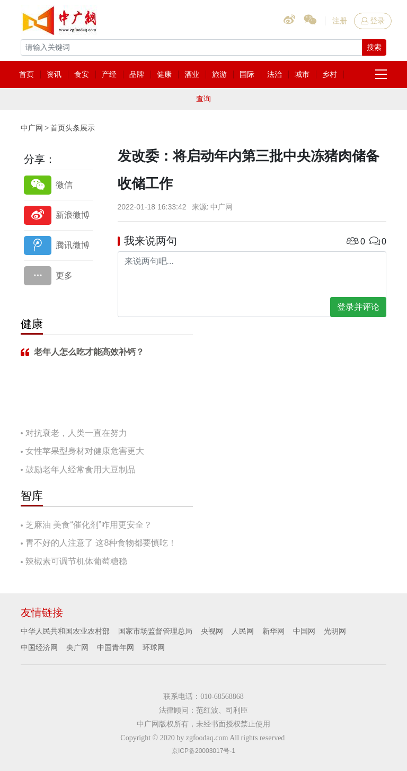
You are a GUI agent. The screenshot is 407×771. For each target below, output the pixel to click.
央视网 (212, 631)
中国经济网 (39, 647)
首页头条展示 (72, 128)
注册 (339, 20)
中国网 (304, 631)
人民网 (243, 631)
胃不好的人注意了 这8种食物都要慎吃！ (100, 542)
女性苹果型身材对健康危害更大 (84, 450)
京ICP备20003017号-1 (203, 751)
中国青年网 (115, 647)
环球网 (154, 647)
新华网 (273, 631)
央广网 (77, 647)
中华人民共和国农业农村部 (65, 631)
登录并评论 (358, 306)
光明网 (335, 631)
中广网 (32, 128)
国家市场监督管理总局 (155, 631)
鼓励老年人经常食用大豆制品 (80, 469)
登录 (373, 20)
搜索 (374, 47)
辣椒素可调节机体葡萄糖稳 (76, 561)
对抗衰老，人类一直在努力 (76, 432)
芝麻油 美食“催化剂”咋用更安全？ (88, 524)
